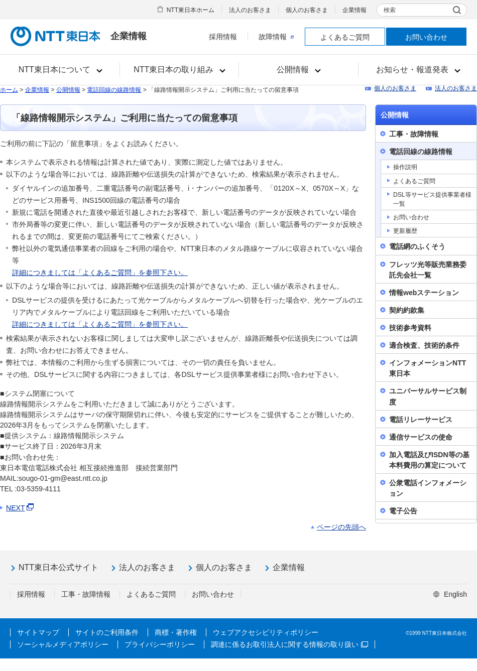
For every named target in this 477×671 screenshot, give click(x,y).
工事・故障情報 (413, 134)
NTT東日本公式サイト (58, 567)
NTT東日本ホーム (190, 10)
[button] (60, 70)
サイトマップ (38, 632)
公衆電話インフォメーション (427, 488)
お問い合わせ (426, 37)
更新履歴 (405, 230)
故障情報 (276, 37)
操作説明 (405, 167)
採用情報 (223, 37)
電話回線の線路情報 (114, 89)
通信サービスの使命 (420, 437)
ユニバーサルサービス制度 (427, 396)
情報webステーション (424, 293)
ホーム (9, 89)
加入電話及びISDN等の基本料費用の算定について (429, 460)
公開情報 (68, 89)
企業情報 (354, 10)
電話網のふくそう (417, 246)
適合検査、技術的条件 (424, 345)
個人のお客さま (307, 10)
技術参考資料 (410, 328)
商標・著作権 (176, 632)
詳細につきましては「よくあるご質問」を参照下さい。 (100, 273)
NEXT (20, 508)
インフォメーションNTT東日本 (427, 368)
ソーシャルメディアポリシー (62, 644)
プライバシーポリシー (160, 644)
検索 (390, 10)
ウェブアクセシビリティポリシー (265, 632)
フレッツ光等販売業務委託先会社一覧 (427, 269)
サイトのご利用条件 (107, 632)
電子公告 (403, 511)
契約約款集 (406, 310)
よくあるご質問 (345, 37)
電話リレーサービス (420, 420)
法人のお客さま (250, 10)
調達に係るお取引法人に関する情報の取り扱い (289, 644)
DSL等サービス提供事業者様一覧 (432, 199)
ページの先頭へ (341, 527)
